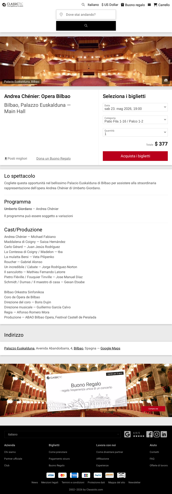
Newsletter (134, 482)
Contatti (154, 452)
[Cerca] (86, 26)
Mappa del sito (116, 482)
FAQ (152, 458)
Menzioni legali (49, 482)
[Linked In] (164, 435)
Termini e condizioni (73, 482)
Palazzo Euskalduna (19, 348)
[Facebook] (127, 434)
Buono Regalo (57, 465)
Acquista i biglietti (135, 156)
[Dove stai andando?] (87, 13)
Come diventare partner (109, 452)
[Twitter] (156, 435)
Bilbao (78, 348)
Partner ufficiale (13, 458)
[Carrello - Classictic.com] (162, 5)
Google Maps (110, 348)
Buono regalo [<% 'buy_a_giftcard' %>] (133, 5)
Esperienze (102, 465)
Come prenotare (58, 452)
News (35, 482)
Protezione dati (96, 482)
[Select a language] (62, 434)
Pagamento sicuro (59, 458)
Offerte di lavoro (159, 465)
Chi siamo (10, 452)
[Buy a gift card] (86, 390)
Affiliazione (102, 458)
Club (6, 465)
